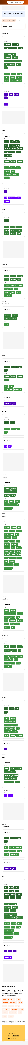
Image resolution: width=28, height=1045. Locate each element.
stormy (19, 558)
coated (13, 227)
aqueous (7, 527)
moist (11, 145)
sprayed (7, 778)
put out (7, 324)
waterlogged (8, 155)
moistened (7, 537)
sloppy (12, 77)
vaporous (15, 174)
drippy (18, 167)
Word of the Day (13, 1033)
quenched (7, 318)
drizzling (19, 531)
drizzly (17, 141)
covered (19, 227)
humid (11, 534)
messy (19, 74)
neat (11, 94)
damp (12, 999)
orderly (16, 94)
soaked (14, 148)
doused (7, 230)
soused (6, 233)
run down (15, 44)
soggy (6, 152)
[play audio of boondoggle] (9, 1039)
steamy (12, 152)
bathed (6, 227)
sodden (7, 80)
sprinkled (13, 778)
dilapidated (8, 54)
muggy (17, 145)
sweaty (21, 1009)
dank (11, 141)
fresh (6, 94)
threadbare (13, 48)
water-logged (8, 389)
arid (6, 198)
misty (6, 145)
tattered (18, 80)
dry (5, 191)
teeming (12, 561)
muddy (19, 61)
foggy (6, 534)
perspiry (7, 292)
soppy (11, 386)
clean (6, 104)
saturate (7, 544)
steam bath (8, 174)
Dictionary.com (25, 2)
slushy (6, 551)
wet (6, 67)
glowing (19, 276)
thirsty (10, 795)
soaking (13, 161)
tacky (12, 80)
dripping (15, 57)
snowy (12, 551)
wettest (11, 1016)
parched (7, 201)
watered (5, 1012)
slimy (12, 547)
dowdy (13, 74)
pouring (7, 541)
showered (15, 775)
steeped (13, 233)
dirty (14, 54)
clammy (7, 167)
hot (11, 289)
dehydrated (8, 403)
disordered (8, 57)
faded (6, 61)
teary (6, 561)
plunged (19, 230)
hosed (6, 771)
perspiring (12, 620)
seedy (6, 48)
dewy (12, 167)
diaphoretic (8, 725)
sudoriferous (8, 295)
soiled (6, 64)
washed (7, 782)
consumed (7, 315)
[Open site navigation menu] (2, 2)
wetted (17, 782)
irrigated (12, 771)
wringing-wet (18, 389)
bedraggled (6, 999)
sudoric (13, 735)
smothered (13, 1002)
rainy (18, 541)
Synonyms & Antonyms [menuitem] (9, 20)
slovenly (19, 77)
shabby (6, 77)
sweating (13, 279)
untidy (20, 48)
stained (12, 64)
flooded (19, 768)
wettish (7, 178)
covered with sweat (16, 285)
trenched (11, 15)
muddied (12, 61)
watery (16, 564)
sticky (18, 152)
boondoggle (13, 1036)
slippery (18, 547)
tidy (6, 98)
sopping (20, 161)
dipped (18, 999)
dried (18, 198)
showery (7, 547)
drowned (14, 315)
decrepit (7, 74)
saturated (7, 148)
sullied (18, 64)
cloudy (6, 141)
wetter (4, 1016)
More (18, 20)
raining (13, 541)
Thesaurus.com (5, 2)
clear (10, 951)
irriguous (7, 171)
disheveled (8, 44)
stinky (18, 292)
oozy (13, 171)
